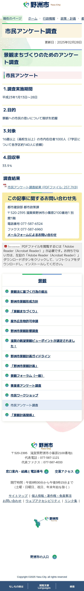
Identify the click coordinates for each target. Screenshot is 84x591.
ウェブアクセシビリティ (43, 501)
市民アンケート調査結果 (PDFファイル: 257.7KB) (43, 187)
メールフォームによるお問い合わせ (32, 234)
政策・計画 (68, 18)
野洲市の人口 (39, 557)
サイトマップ (18, 495)
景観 (42, 280)
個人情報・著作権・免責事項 (52, 495)
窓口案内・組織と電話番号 (24, 471)
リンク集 (71, 501)
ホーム (32, 18)
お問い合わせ (12, 501)
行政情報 (49, 18)
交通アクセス (64, 471)
